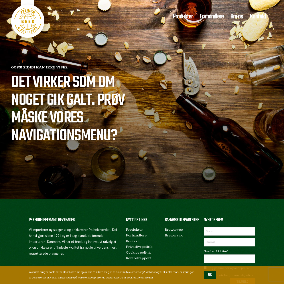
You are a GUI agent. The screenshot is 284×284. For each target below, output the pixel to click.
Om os (237, 17)
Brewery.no (174, 235)
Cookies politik (138, 252)
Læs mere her (145, 277)
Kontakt (258, 17)
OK (210, 275)
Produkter (183, 17)
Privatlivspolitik (139, 247)
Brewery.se (174, 230)
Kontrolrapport (138, 258)
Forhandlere (211, 17)
